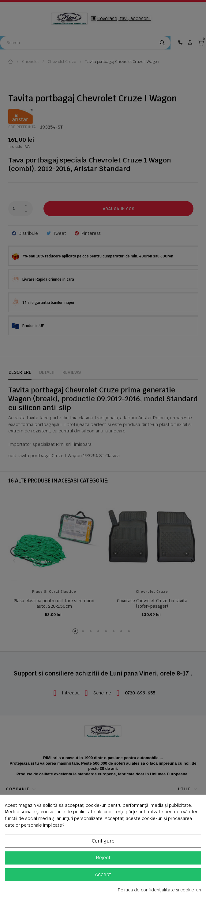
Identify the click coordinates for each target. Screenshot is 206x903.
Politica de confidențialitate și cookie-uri (159, 890)
